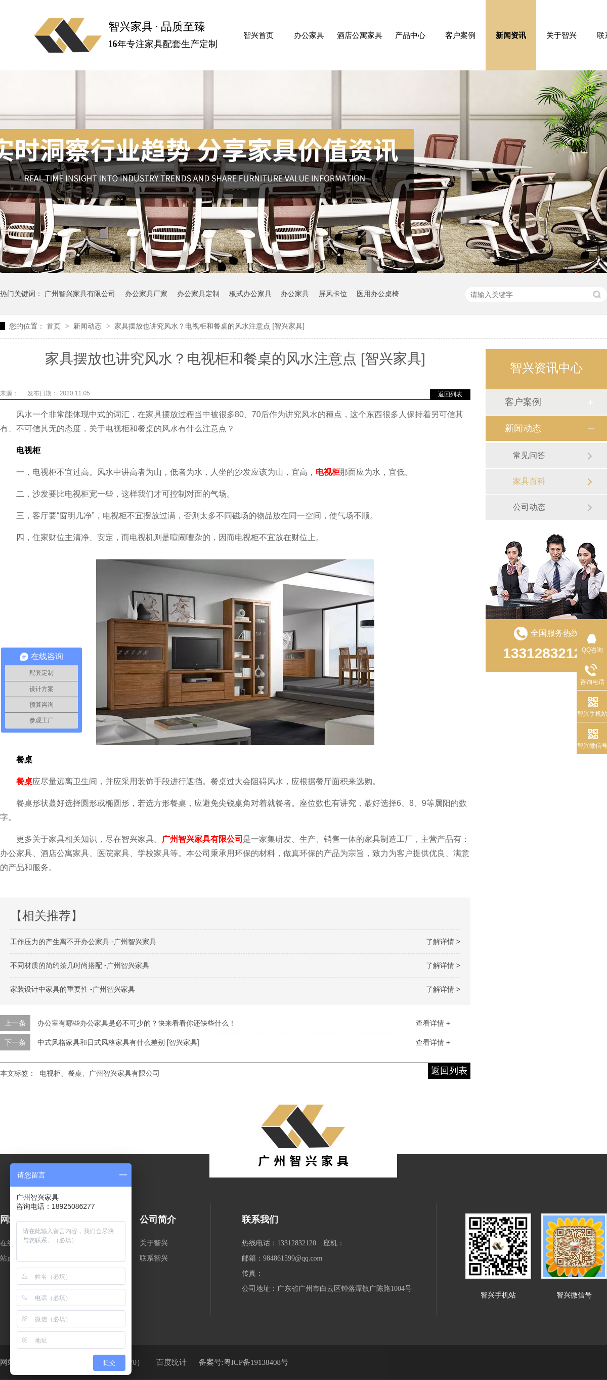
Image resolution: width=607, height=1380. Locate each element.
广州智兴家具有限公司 (80, 294)
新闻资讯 (511, 35)
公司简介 (158, 1219)
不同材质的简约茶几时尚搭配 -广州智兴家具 (79, 965)
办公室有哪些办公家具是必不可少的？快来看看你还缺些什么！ (136, 1023)
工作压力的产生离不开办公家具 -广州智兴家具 (83, 942)
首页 (55, 326)
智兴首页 (258, 35)
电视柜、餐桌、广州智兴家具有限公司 (99, 1073)
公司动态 (529, 507)
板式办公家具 (250, 294)
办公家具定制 (198, 294)
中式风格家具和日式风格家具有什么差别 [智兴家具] (118, 1042)
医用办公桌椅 (378, 294)
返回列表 (450, 394)
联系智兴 (154, 1258)
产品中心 (410, 35)
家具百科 (529, 481)
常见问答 (529, 455)
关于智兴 (561, 35)
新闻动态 (88, 326)
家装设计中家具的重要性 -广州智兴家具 (72, 989)
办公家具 (309, 35)
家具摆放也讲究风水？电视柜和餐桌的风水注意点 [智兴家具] (209, 326)
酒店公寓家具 (359, 35)
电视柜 (328, 472)
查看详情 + (433, 1023)
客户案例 (460, 35)
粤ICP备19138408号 (256, 1362)
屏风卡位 (333, 294)
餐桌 (24, 781)
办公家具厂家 (146, 294)
